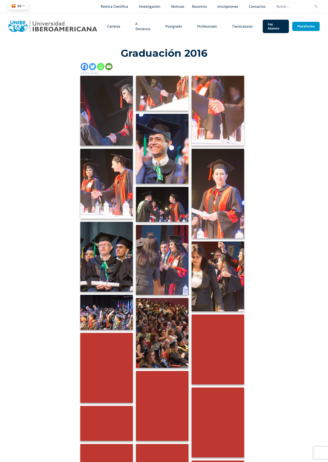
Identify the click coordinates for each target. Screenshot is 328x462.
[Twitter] (92, 66)
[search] (293, 6)
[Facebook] (84, 66)
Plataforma (306, 26)
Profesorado (207, 26)
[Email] (109, 66)
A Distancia (142, 26)
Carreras (113, 26)
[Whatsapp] (100, 66)
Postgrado (173, 26)
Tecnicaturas (242, 26)
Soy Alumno (273, 26)
